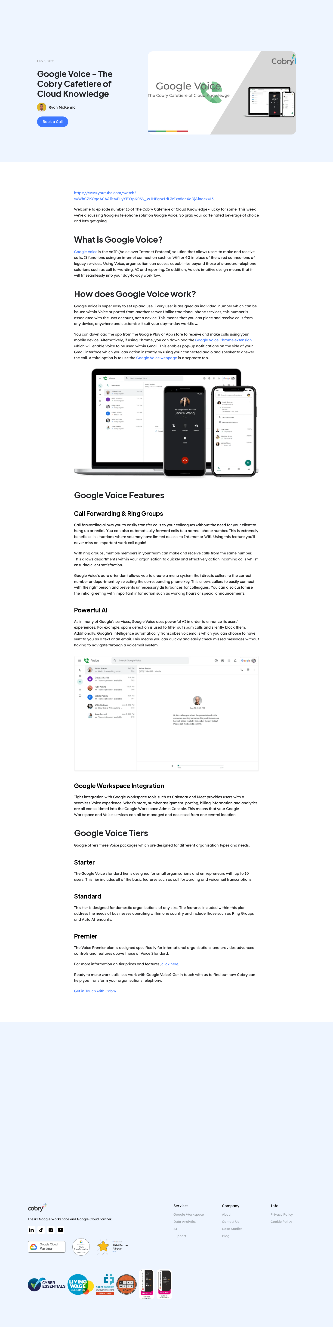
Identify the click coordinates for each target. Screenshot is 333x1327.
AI (175, 1229)
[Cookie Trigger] (281, 1221)
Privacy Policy (282, 1214)
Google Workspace (188, 1214)
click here (169, 964)
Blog (225, 1236)
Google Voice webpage (156, 357)
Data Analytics (184, 1222)
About (226, 1214)
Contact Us (230, 1222)
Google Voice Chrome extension (223, 340)
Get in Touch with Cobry (95, 991)
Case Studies (232, 1229)
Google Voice (85, 251)
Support (179, 1236)
